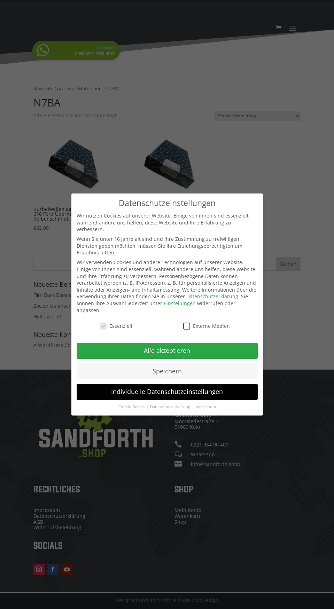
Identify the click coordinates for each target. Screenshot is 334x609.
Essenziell (116, 324)
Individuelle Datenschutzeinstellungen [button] (167, 389)
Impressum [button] (206, 404)
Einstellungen (180, 301)
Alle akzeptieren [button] (167, 348)
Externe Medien (206, 324)
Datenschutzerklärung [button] (170, 404)
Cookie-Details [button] (132, 404)
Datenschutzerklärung (212, 294)
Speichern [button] (167, 369)
